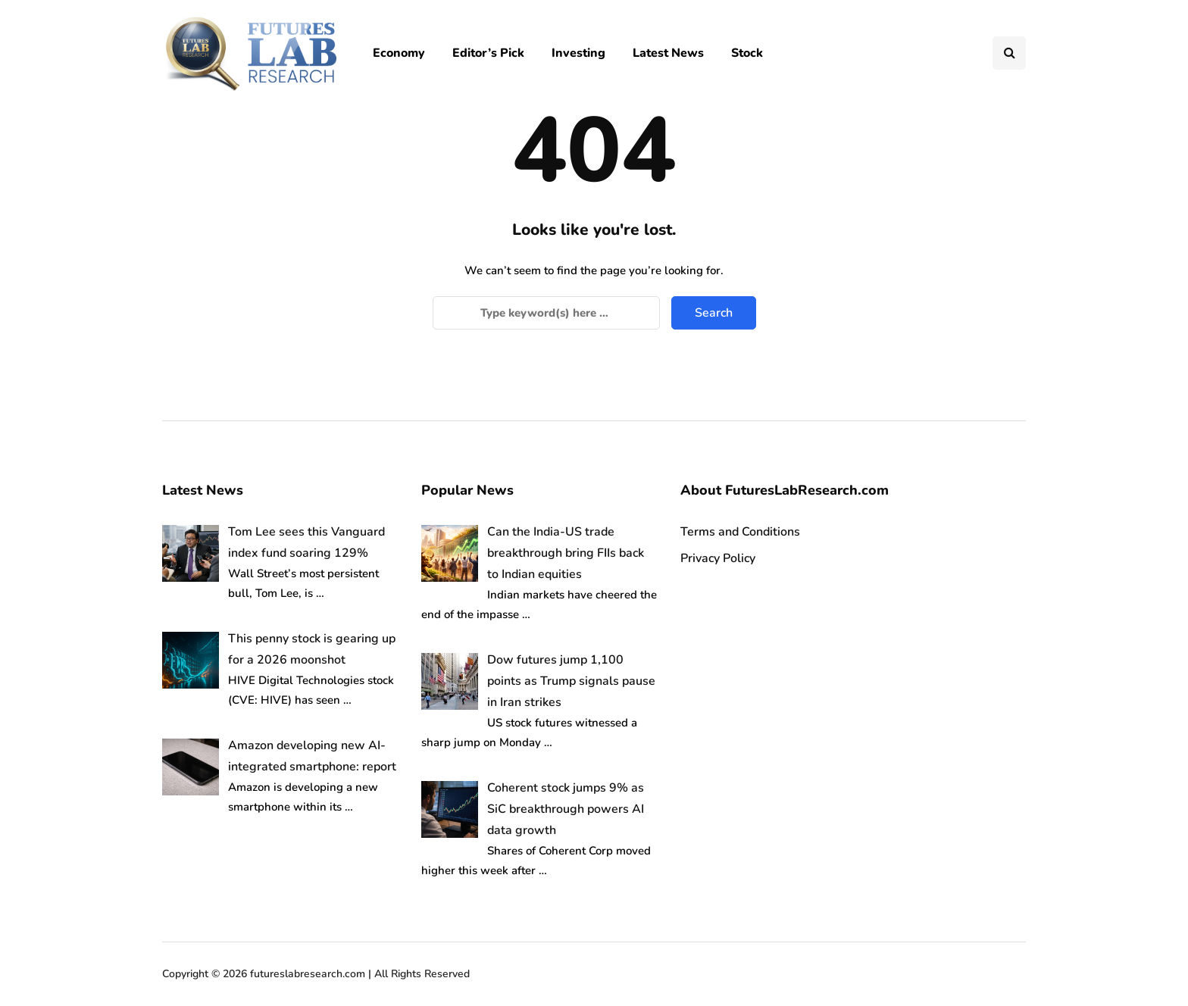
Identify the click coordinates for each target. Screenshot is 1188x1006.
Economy (399, 53)
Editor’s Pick (488, 53)
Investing (578, 53)
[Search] (546, 313)
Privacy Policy (717, 558)
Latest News (668, 53)
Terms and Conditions (740, 531)
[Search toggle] (1009, 53)
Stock (747, 53)
